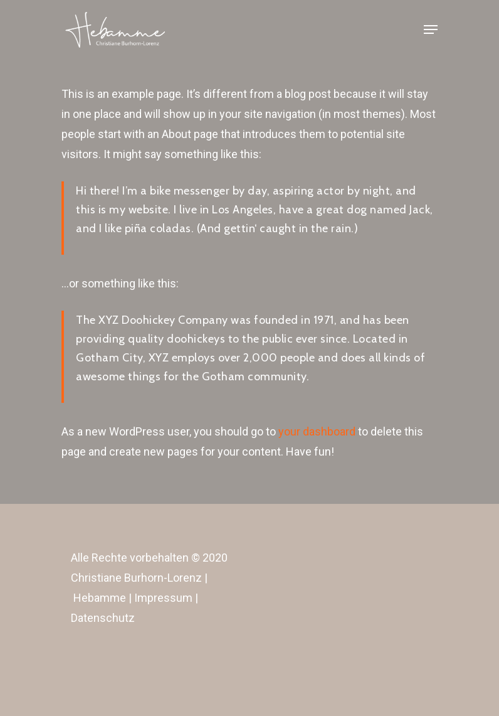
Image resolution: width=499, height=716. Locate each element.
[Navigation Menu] (431, 29)
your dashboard (316, 431)
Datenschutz (103, 617)
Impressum (163, 597)
